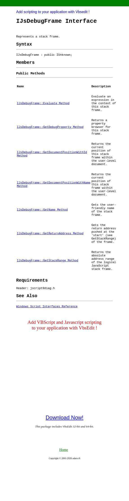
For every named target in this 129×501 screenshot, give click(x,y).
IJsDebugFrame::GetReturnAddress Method (50, 261)
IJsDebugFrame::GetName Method (42, 234)
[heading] (24, 48)
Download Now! (64, 455)
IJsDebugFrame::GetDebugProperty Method (50, 139)
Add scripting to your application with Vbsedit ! (52, 12)
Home (63, 487)
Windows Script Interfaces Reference (47, 344)
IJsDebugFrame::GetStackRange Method (47, 292)
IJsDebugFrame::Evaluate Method (43, 112)
